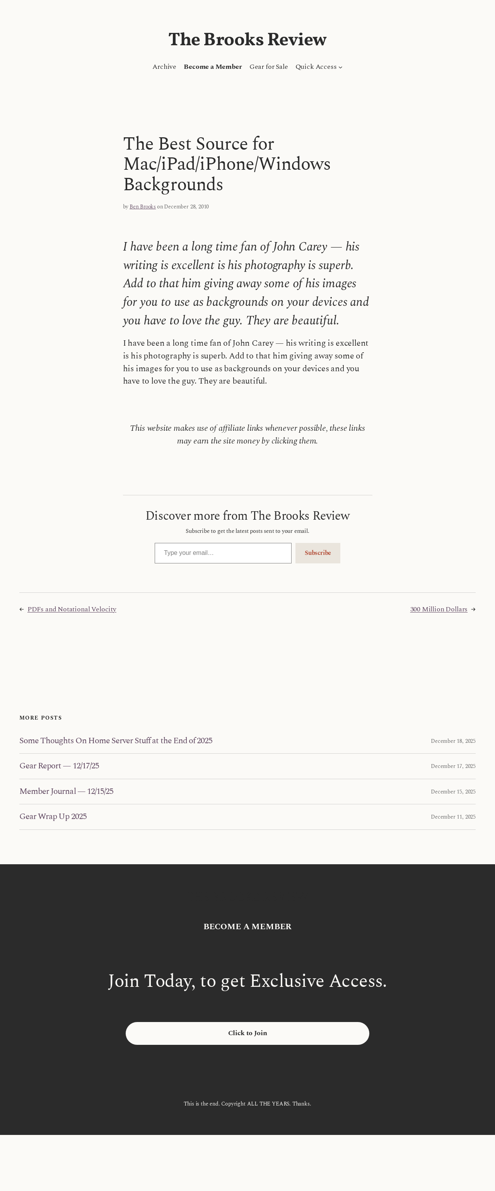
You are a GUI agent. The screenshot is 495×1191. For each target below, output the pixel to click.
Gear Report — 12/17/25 (59, 766)
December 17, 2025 (453, 766)
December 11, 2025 (453, 817)
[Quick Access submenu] (340, 67)
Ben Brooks (143, 207)
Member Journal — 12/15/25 (66, 791)
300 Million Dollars (439, 609)
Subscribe (318, 553)
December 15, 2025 (453, 792)
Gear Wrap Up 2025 (53, 816)
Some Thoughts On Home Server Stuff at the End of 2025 (115, 741)
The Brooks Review (247, 40)
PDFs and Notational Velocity (71, 609)
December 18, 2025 (453, 741)
